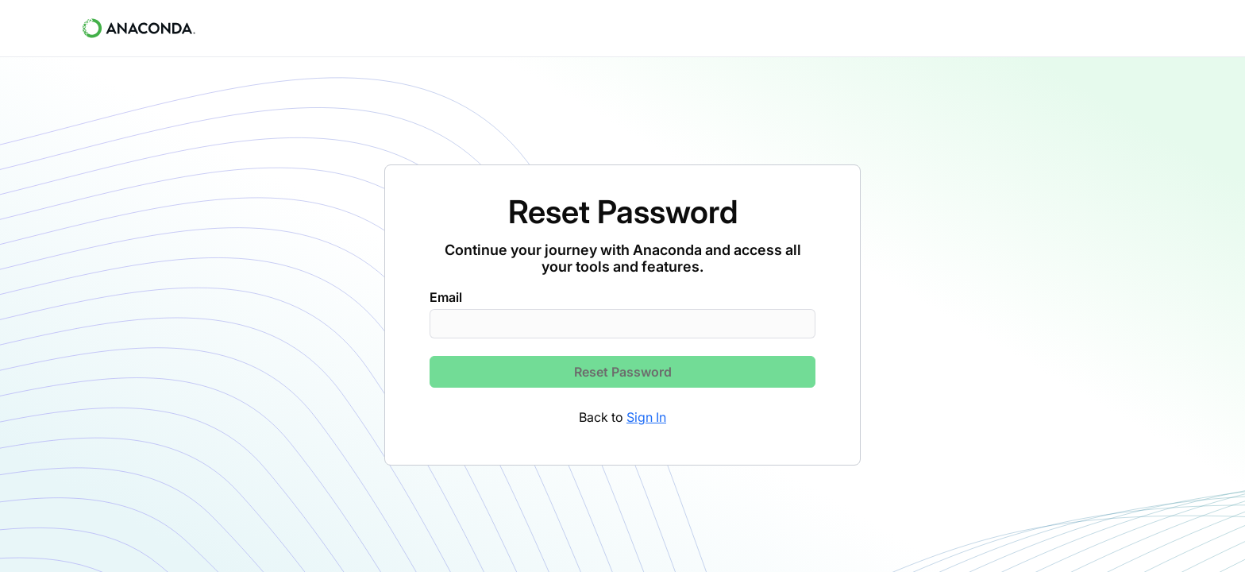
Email (446, 297)
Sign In (646, 417)
